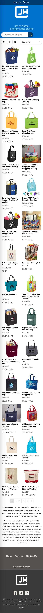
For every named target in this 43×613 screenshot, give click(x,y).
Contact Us (31, 556)
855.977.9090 (21, 26)
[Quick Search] (14, 34)
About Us (19, 556)
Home (9, 556)
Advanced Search (21, 567)
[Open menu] (38, 34)
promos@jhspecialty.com (21, 29)
